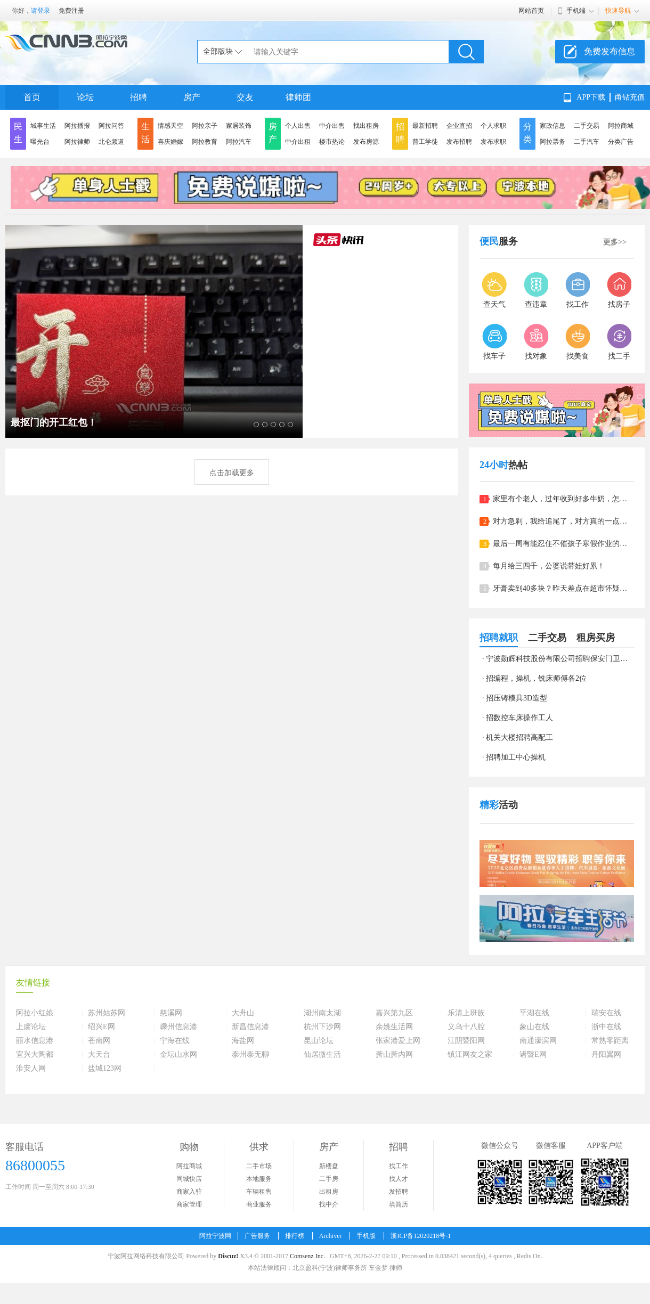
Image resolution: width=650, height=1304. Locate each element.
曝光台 (40, 141)
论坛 (85, 97)
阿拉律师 (77, 141)
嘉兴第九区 (394, 1013)
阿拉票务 (552, 141)
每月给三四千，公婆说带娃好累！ (549, 566)
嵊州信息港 (178, 1027)
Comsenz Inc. (307, 1256)
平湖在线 (534, 1013)
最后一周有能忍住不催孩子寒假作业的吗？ (563, 544)
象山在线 (534, 1027)
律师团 (298, 97)
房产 (191, 97)
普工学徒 (425, 141)
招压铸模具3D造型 (516, 698)
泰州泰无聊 (250, 1055)
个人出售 (298, 125)
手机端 (576, 10)
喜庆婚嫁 (170, 141)
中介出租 (298, 141)
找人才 (398, 1179)
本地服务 (259, 1179)
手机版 (366, 1236)
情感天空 (170, 125)
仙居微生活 (322, 1055)
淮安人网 (31, 1068)
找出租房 (366, 125)
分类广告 (620, 141)
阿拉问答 (111, 125)
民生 (18, 133)
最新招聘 (425, 125)
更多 (615, 242)
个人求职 (493, 125)
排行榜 (294, 1236)
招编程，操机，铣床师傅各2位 (536, 678)
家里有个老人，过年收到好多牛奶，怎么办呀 (563, 499)
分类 (527, 133)
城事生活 (43, 125)
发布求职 (493, 141)
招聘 (138, 97)
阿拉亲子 (204, 125)
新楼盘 (328, 1166)
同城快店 (189, 1179)
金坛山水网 (178, 1055)
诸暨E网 (533, 1055)
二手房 (328, 1179)
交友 (245, 97)
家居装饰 (238, 125)
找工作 (398, 1166)
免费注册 (71, 10)
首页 (31, 97)
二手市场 (259, 1166)
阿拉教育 (204, 141)
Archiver (330, 1236)
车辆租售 (259, 1191)
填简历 (398, 1204)
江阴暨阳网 (466, 1041)
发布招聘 (459, 141)
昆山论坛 (319, 1041)
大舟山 (243, 1013)
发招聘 (398, 1191)
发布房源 (366, 141)
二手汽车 (586, 141)
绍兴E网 (101, 1027)
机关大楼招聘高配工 (519, 737)
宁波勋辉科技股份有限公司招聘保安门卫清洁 (560, 659)
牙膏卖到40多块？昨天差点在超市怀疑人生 (563, 588)
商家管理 (189, 1204)
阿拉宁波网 (215, 1236)
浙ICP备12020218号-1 (421, 1236)
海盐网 (243, 1041)
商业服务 (259, 1204)
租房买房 (595, 637)
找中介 (328, 1204)
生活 (145, 133)
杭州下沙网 (322, 1027)
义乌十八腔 (466, 1027)
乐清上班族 (466, 1013)
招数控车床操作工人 (519, 718)
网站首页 (531, 10)
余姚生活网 (394, 1027)
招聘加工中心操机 (516, 757)
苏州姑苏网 (106, 1013)
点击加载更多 (231, 473)
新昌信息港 (250, 1027)
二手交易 (586, 125)
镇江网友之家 (470, 1055)
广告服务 (257, 1236)
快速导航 (618, 10)
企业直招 (459, 125)
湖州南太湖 (322, 1013)
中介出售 (332, 125)
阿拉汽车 (238, 141)
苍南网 (99, 1041)
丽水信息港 (34, 1041)
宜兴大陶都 (34, 1055)
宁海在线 (175, 1041)
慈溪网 (171, 1013)
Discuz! (228, 1256)
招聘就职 (499, 637)
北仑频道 (111, 141)
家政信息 (552, 125)
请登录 (40, 10)
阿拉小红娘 (34, 1013)
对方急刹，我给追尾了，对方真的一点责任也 (563, 521)
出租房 (328, 1191)
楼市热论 (332, 141)
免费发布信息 (609, 51)
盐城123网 (104, 1068)
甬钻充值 (630, 97)
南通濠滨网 (538, 1041)
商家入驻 (189, 1191)
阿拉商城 (620, 125)
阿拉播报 (77, 125)
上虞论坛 (31, 1027)
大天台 (99, 1055)
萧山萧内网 (394, 1055)
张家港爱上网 (398, 1041)
